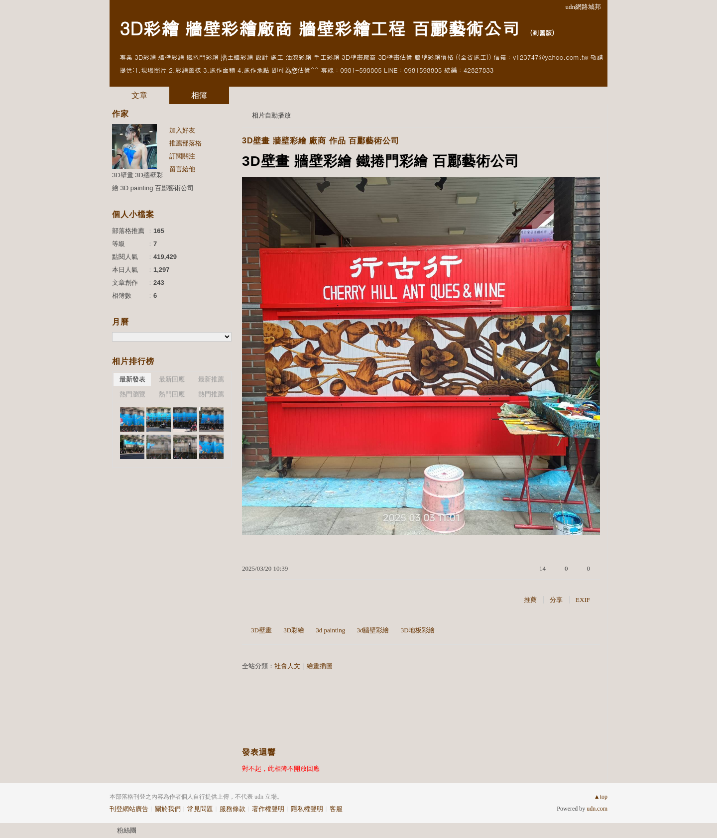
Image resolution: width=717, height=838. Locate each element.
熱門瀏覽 (132, 394)
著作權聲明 (268, 809)
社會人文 (287, 666)
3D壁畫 (261, 630)
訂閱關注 (182, 156)
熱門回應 (172, 394)
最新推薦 (211, 379)
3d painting (330, 630)
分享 (556, 599)
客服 (336, 809)
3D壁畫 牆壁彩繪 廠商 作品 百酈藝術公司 (320, 140)
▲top (600, 796)
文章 (139, 95)
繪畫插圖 (320, 666)
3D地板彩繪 (418, 630)
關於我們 (168, 809)
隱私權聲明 (307, 809)
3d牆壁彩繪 (373, 630)
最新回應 (172, 379)
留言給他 (182, 169)
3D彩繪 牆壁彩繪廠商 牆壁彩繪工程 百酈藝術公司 (319, 27)
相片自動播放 (271, 115)
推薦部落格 (185, 143)
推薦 (530, 599)
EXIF (583, 599)
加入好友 (182, 130)
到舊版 (542, 32)
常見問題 (200, 809)
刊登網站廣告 (129, 809)
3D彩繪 (293, 630)
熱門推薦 (211, 394)
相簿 (199, 95)
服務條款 (232, 809)
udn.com (597, 808)
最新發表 (132, 379)
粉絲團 (126, 830)
